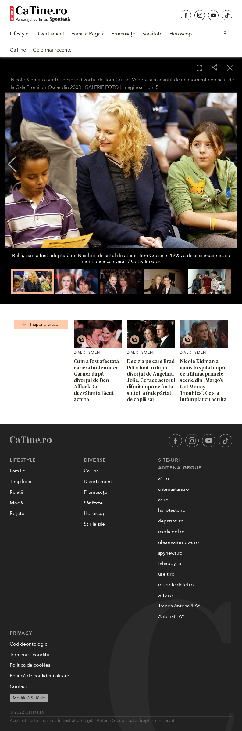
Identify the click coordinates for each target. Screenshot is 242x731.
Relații (16, 492)
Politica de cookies (30, 665)
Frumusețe (123, 33)
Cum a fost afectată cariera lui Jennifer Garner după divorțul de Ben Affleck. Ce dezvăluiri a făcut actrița (96, 380)
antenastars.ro (173, 489)
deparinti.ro (171, 521)
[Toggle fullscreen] (199, 68)
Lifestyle (19, 33)
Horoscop (180, 33)
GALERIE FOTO (102, 87)
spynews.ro (170, 553)
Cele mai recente (52, 49)
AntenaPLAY (171, 616)
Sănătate (152, 33)
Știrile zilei (95, 524)
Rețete (17, 513)
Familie (17, 470)
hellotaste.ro (172, 510)
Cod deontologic (28, 644)
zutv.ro (165, 595)
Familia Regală (88, 33)
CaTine (18, 49)
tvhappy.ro (169, 563)
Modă (16, 503)
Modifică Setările (29, 698)
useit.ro (166, 574)
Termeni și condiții (29, 654)
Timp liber (21, 481)
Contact (18, 686)
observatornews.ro (178, 542)
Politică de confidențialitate (39, 675)
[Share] (214, 68)
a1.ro (163, 478)
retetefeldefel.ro (176, 584)
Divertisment (49, 33)
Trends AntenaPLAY (179, 605)
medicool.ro (171, 531)
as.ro (163, 499)
